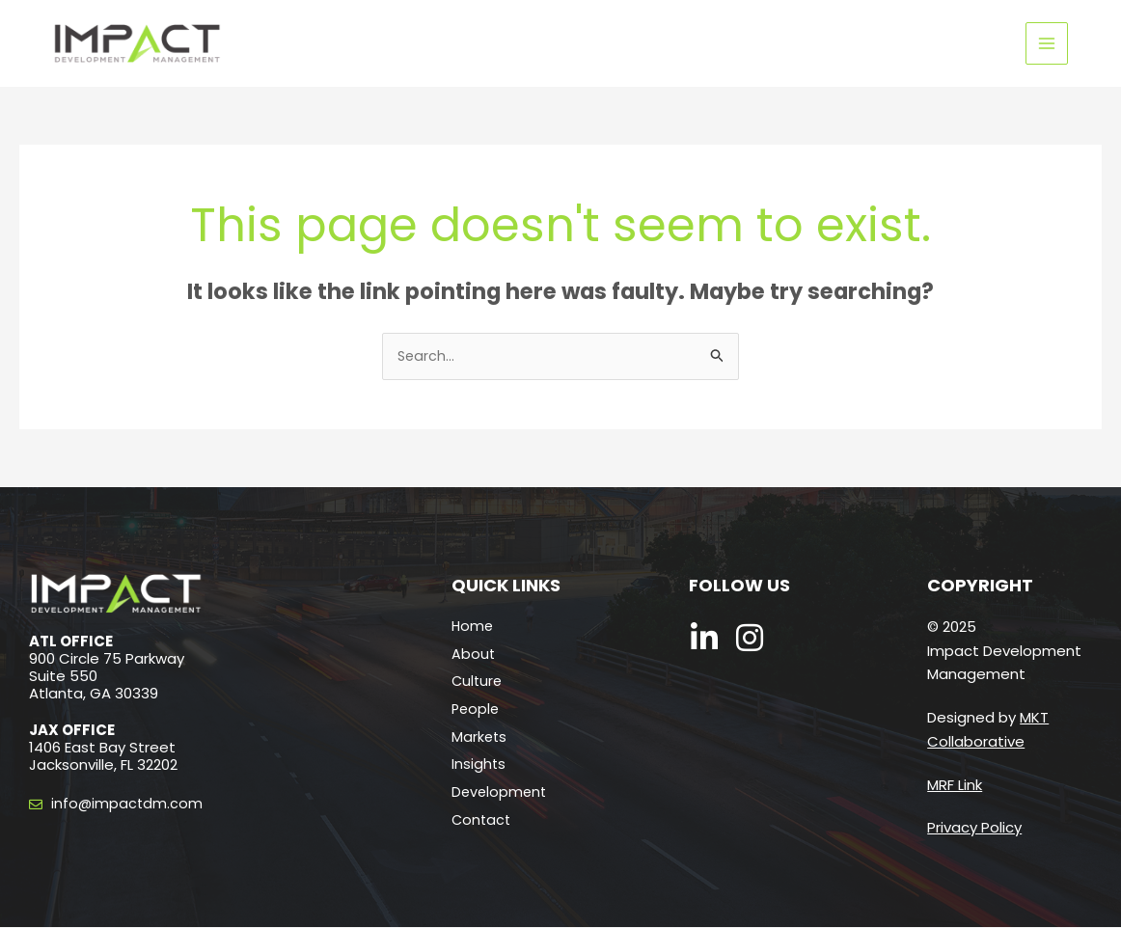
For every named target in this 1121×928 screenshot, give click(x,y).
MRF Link (954, 786)
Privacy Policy (974, 829)
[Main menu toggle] (1047, 44)
